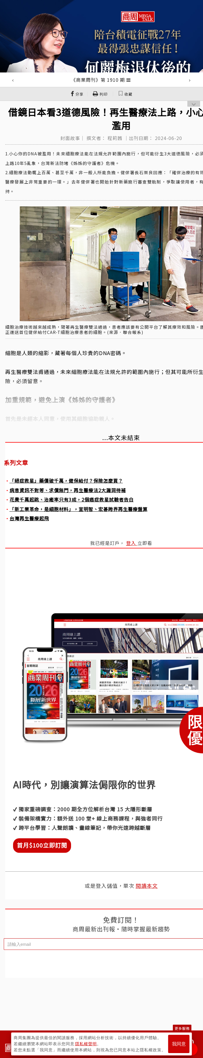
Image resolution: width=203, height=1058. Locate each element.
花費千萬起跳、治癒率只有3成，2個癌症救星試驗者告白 (72, 499)
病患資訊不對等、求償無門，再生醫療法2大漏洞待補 (68, 490)
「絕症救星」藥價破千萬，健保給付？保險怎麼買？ (66, 480)
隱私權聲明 (86, 1043)
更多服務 (182, 1028)
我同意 (179, 1043)
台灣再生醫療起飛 (29, 518)
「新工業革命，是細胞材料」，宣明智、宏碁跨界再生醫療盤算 (79, 509)
